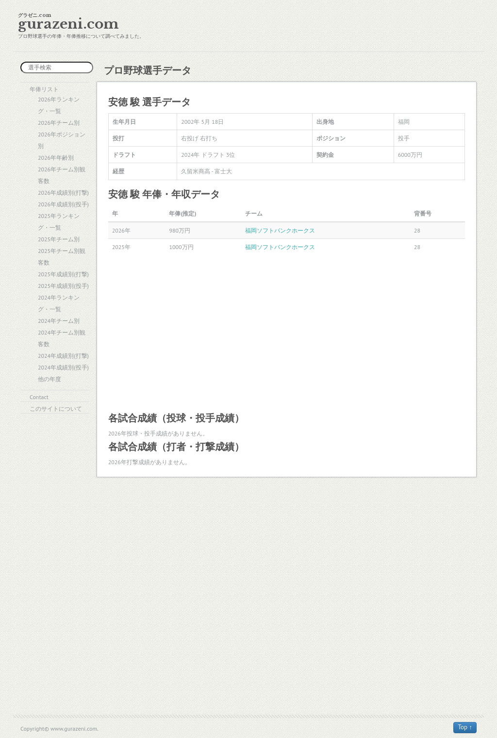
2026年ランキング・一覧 (59, 105)
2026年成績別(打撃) (63, 192)
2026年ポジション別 (61, 140)
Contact (39, 397)
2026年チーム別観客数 (61, 175)
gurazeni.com (68, 24)
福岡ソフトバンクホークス (280, 230)
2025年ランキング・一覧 (59, 221)
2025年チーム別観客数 (61, 256)
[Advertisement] (286, 333)
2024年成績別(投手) (63, 367)
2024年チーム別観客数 (61, 338)
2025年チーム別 (59, 239)
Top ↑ (465, 727)
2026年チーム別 (59, 122)
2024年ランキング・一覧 (59, 303)
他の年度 (49, 379)
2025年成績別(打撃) (63, 274)
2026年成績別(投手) (63, 204)
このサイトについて (56, 408)
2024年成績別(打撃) (63, 355)
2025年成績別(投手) (63, 285)
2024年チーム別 (59, 320)
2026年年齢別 (56, 157)
